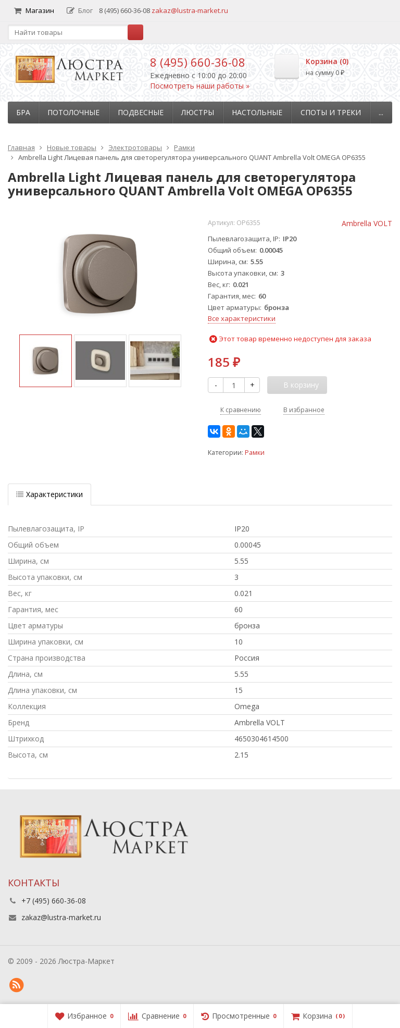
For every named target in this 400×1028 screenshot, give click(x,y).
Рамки (255, 452)
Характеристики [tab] (49, 494)
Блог (80, 10)
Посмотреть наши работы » (199, 86)
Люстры (197, 112)
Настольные (257, 112)
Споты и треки (331, 112)
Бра (23, 112)
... (381, 112)
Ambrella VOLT (367, 223)
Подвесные (141, 112)
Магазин (34, 10)
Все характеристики (242, 318)
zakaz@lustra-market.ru (190, 10)
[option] (45, 361)
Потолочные (73, 112)
